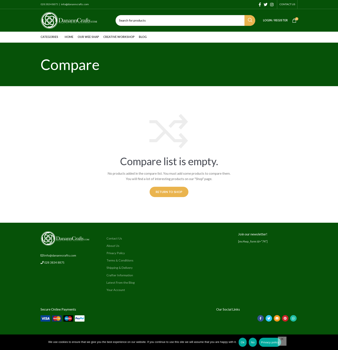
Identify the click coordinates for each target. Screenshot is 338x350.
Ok (242, 342)
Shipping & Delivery (119, 267)
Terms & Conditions (119, 260)
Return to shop (169, 192)
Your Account (115, 290)
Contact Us (114, 238)
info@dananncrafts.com (75, 4)
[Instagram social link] (272, 4)
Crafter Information (119, 275)
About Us (112, 245)
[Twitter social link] (265, 4)
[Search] (185, 20)
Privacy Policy (115, 253)
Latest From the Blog (120, 282)
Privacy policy (270, 342)
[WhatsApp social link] (293, 318)
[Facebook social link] (259, 4)
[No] (282, 341)
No (253, 342)
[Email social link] (277, 318)
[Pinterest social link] (285, 318)
